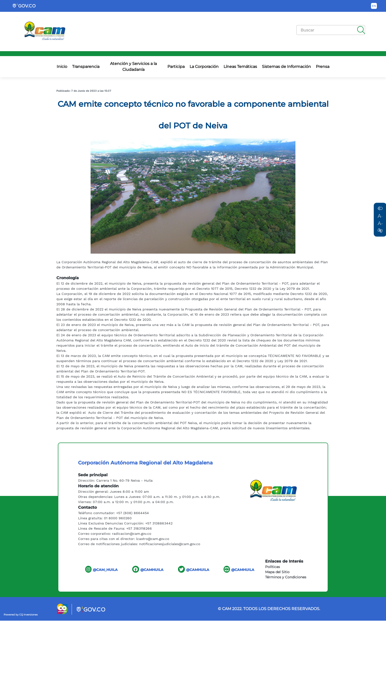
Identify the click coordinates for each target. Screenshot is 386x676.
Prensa (322, 66)
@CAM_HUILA (101, 569)
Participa (176, 66)
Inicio (62, 66)
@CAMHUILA (147, 569)
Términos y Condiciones (285, 577)
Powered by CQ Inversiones (21, 614)
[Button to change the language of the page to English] (374, 6)
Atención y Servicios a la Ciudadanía (133, 66)
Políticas (272, 567)
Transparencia (85, 66)
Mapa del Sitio (277, 572)
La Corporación (204, 66)
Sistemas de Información (286, 66)
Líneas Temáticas (240, 66)
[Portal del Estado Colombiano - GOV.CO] (24, 6)
